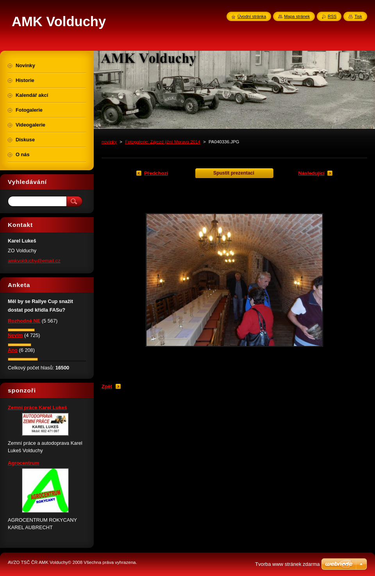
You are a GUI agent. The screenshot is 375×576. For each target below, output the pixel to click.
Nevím (15, 335)
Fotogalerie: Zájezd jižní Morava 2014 (162, 141)
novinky (109, 141)
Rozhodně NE (24, 321)
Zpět (107, 386)
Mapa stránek (297, 16)
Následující (311, 173)
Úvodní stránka (252, 16)
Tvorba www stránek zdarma (287, 564)
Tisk (358, 16)
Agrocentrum (23, 463)
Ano (13, 350)
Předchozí (156, 173)
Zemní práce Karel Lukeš (37, 407)
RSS (332, 16)
